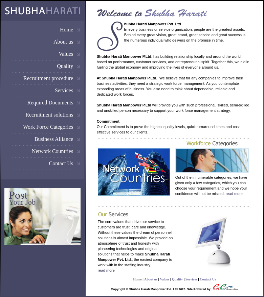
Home (66, 29)
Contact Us (61, 163)
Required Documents (50, 102)
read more (234, 194)
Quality (65, 66)
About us (63, 42)
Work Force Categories (48, 127)
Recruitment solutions (49, 115)
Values (66, 54)
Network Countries (52, 151)
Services (64, 90)
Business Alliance (54, 139)
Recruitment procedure (48, 78)
